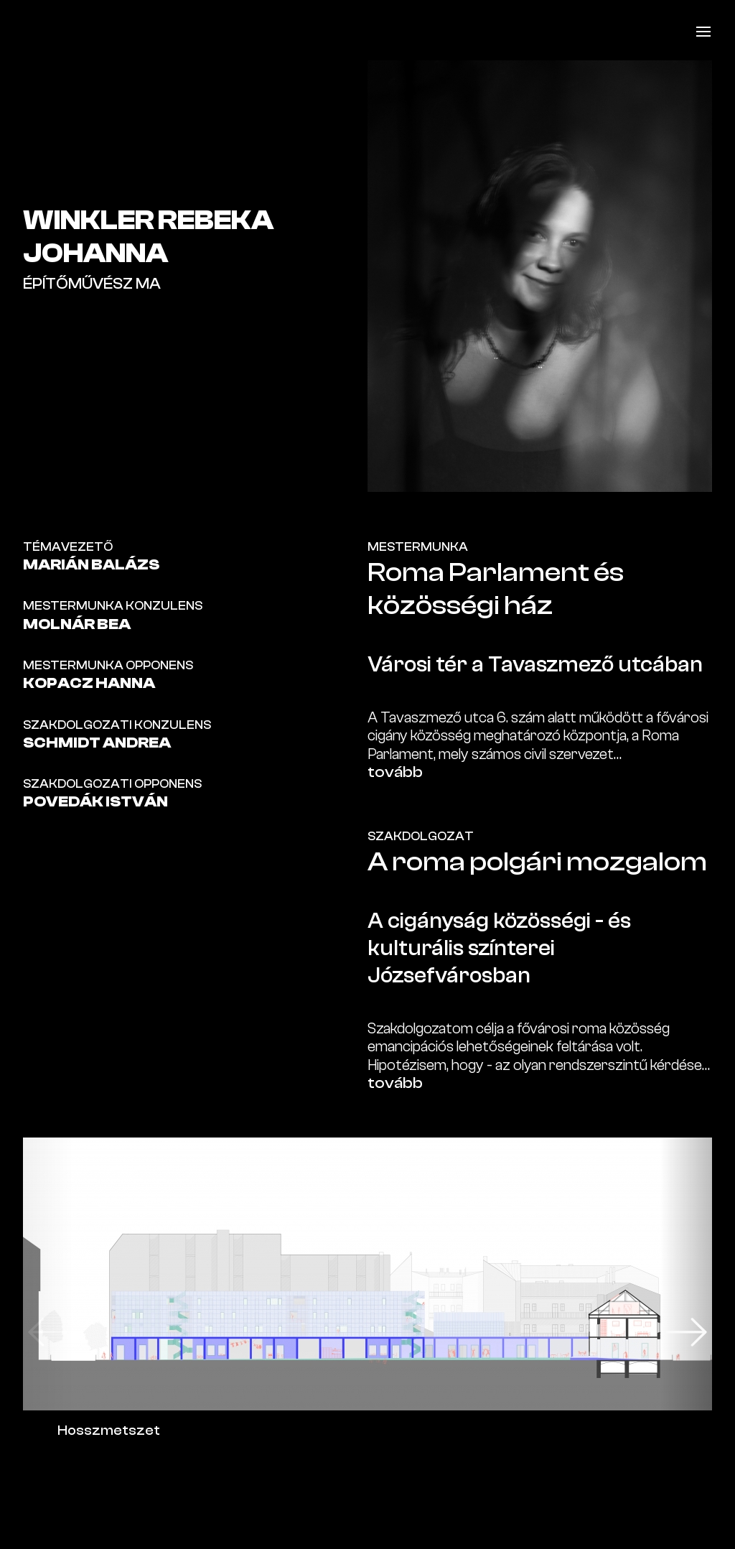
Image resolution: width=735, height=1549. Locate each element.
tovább (395, 772)
